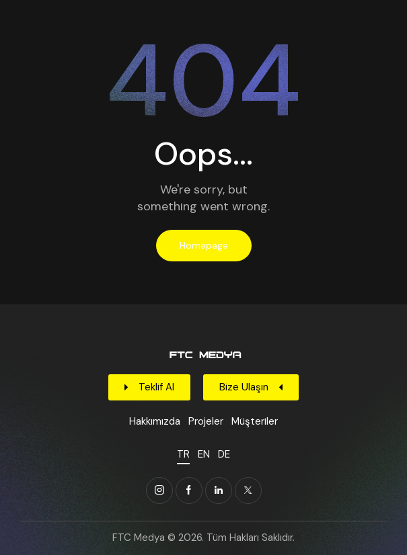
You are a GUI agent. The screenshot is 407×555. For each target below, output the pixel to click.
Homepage (204, 245)
